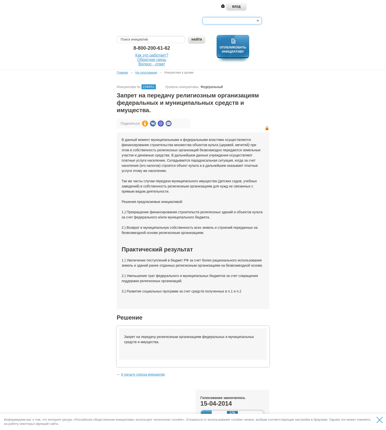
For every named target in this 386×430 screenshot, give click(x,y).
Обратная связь (151, 60)
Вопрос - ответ (151, 64)
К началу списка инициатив (143, 374)
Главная (122, 72)
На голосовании (146, 72)
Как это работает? (151, 55)
